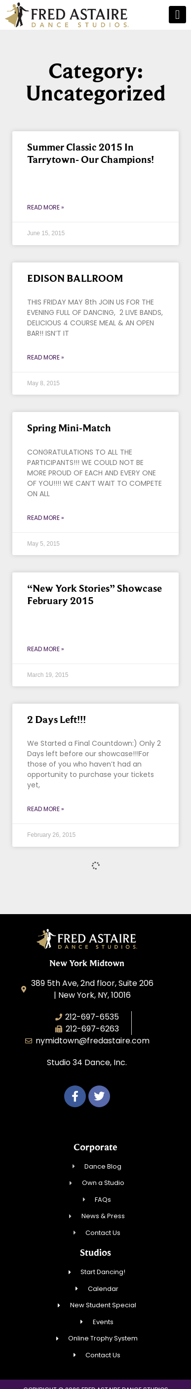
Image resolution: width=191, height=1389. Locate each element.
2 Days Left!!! (56, 719)
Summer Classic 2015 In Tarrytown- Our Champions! (90, 153)
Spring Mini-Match (69, 428)
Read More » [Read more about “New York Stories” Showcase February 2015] (45, 649)
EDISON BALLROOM (75, 278)
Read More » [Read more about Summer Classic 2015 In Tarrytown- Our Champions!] (45, 207)
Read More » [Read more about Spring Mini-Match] (45, 518)
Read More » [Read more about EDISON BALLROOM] (45, 357)
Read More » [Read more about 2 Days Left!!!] (45, 809)
